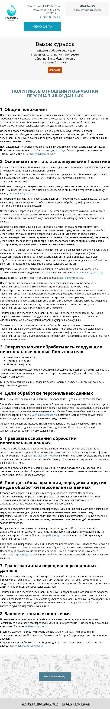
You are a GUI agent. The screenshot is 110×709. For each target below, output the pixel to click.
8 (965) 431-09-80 (50, 16)
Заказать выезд (55, 676)
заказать (55, 69)
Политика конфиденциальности (39, 703)
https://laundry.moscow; (22, 193)
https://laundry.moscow (42, 153)
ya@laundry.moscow (44, 414)
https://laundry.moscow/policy (26, 645)
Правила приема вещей (76, 703)
